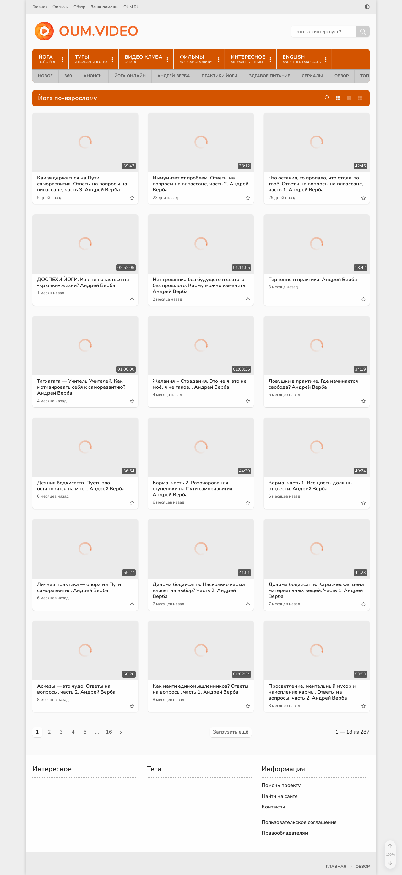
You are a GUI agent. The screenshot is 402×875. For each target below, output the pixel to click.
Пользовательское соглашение (299, 822)
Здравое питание (269, 76)
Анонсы (93, 76)
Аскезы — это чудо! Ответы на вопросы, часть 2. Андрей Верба (76, 689)
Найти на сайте (280, 796)
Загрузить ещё (230, 731)
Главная (39, 7)
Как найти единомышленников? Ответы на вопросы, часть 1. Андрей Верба (200, 689)
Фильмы (60, 7)
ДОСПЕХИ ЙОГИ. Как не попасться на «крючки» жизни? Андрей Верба (83, 282)
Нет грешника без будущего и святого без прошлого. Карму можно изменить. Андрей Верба (200, 285)
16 (109, 731)
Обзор (79, 7)
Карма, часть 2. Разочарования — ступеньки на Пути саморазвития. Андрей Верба (194, 488)
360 (68, 76)
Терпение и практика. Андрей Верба (313, 279)
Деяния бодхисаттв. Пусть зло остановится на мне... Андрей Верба (81, 485)
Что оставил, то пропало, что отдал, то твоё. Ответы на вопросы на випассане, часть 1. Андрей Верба (316, 183)
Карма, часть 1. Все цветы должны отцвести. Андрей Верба (311, 485)
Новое (45, 76)
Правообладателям (285, 833)
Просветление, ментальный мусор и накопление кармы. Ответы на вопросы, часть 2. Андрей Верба (312, 692)
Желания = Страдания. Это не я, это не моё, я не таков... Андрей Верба (200, 384)
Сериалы (312, 76)
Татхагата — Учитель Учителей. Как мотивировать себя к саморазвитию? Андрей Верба (81, 387)
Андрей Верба (173, 76)
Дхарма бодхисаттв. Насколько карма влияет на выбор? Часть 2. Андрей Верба (199, 590)
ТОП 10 (367, 76)
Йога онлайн (130, 76)
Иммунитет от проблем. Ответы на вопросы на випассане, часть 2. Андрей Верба (200, 183)
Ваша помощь (104, 7)
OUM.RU (131, 7)
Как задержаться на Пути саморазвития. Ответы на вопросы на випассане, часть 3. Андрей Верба (82, 183)
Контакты (273, 806)
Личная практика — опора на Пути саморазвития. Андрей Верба (79, 587)
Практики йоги (219, 76)
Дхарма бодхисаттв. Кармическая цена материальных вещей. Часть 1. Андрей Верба (316, 590)
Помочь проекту (281, 785)
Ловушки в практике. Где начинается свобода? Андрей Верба (313, 384)
